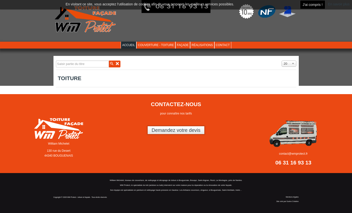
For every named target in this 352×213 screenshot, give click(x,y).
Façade (183, 45)
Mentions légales (292, 197)
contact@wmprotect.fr (293, 153)
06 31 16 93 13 (293, 163)
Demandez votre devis (176, 130)
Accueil (128, 45)
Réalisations (202, 45)
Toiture (69, 78)
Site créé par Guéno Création (287, 201)
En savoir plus (339, 4)
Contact (223, 45)
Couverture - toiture (156, 45)
